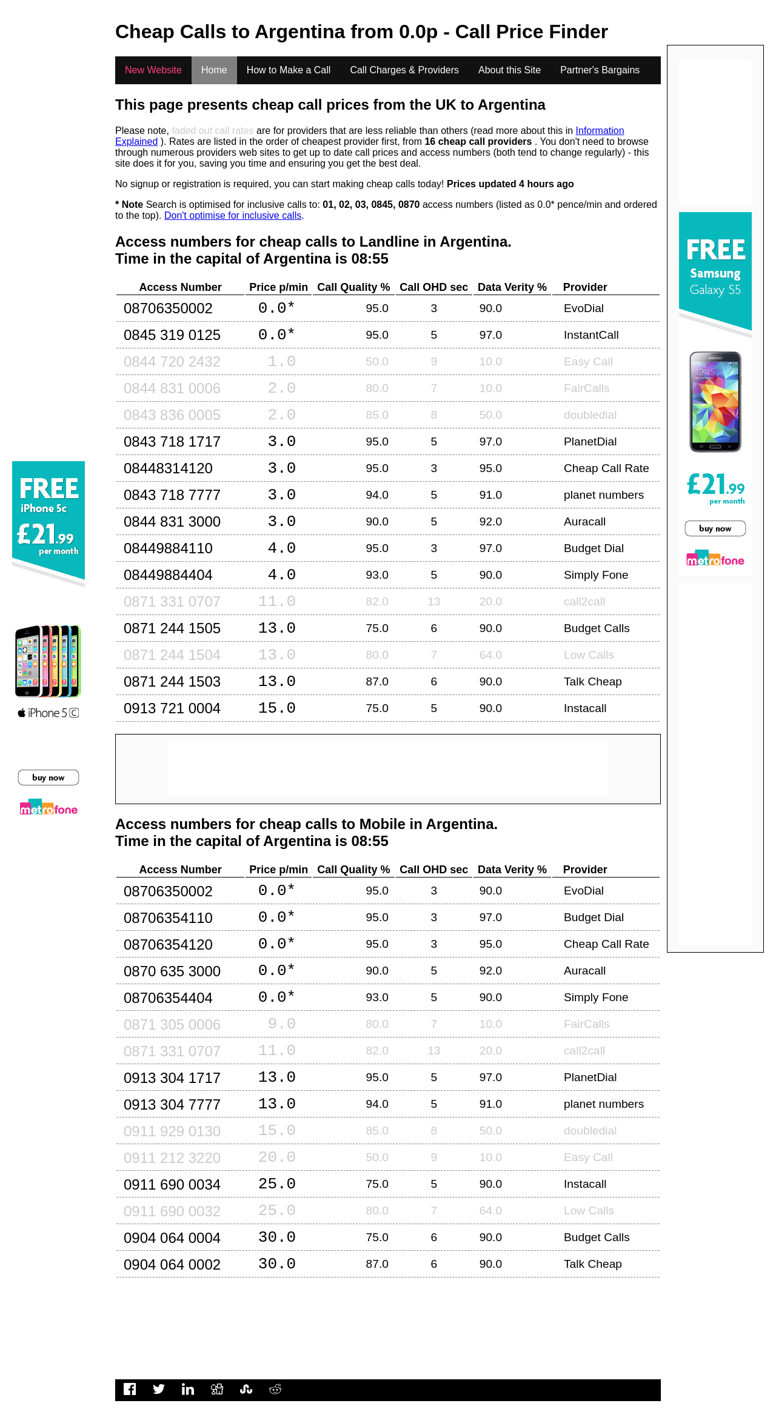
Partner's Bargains (600, 70)
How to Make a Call (289, 70)
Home (214, 70)
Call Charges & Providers (404, 70)
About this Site (509, 70)
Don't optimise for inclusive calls (232, 215)
